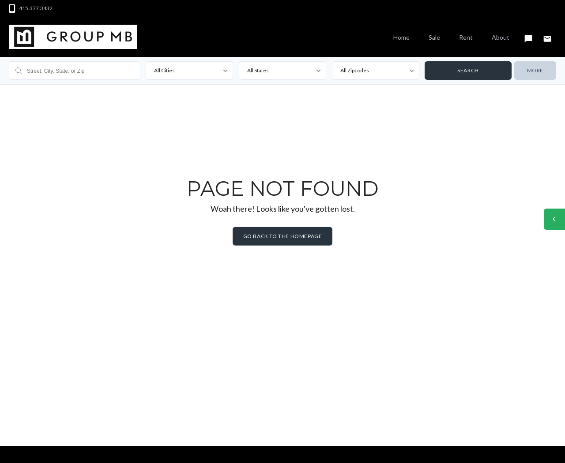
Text (528, 35)
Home (401, 37)
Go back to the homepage (282, 236)
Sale (434, 37)
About (500, 37)
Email (547, 35)
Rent (466, 37)
